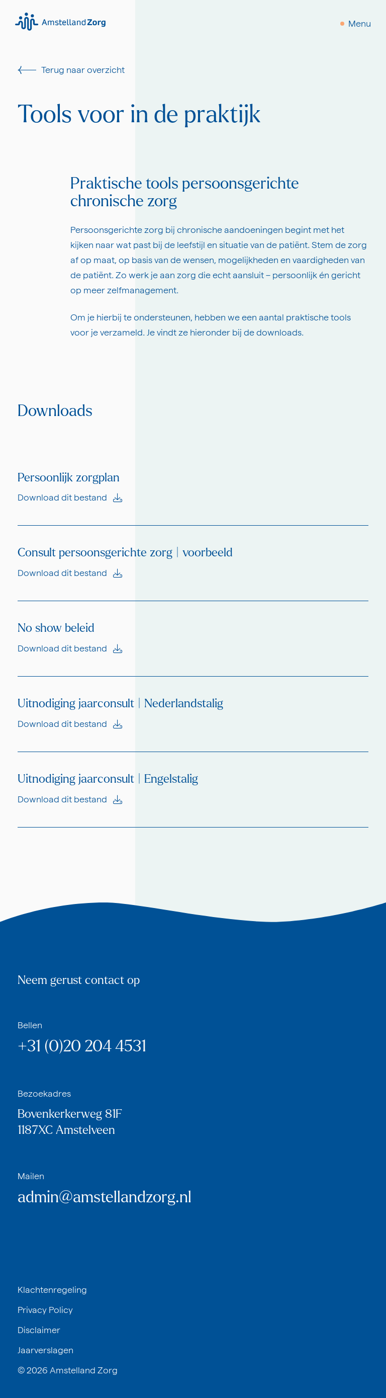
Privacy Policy (45, 1309)
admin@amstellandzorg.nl (104, 1197)
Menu (359, 23)
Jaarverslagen (45, 1350)
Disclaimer (39, 1330)
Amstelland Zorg (84, 1370)
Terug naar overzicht (71, 69)
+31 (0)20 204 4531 (82, 1046)
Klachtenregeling (52, 1289)
